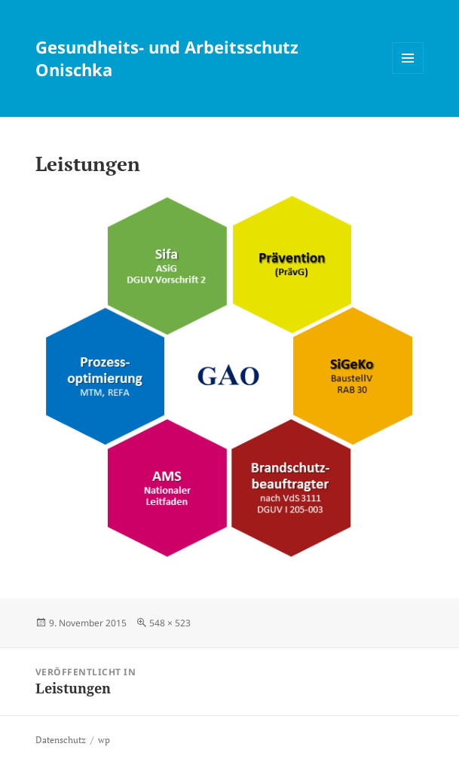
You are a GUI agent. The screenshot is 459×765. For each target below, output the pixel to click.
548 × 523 (170, 623)
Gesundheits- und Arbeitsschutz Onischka (166, 58)
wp (104, 739)
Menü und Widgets (408, 73)
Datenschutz (60, 739)
